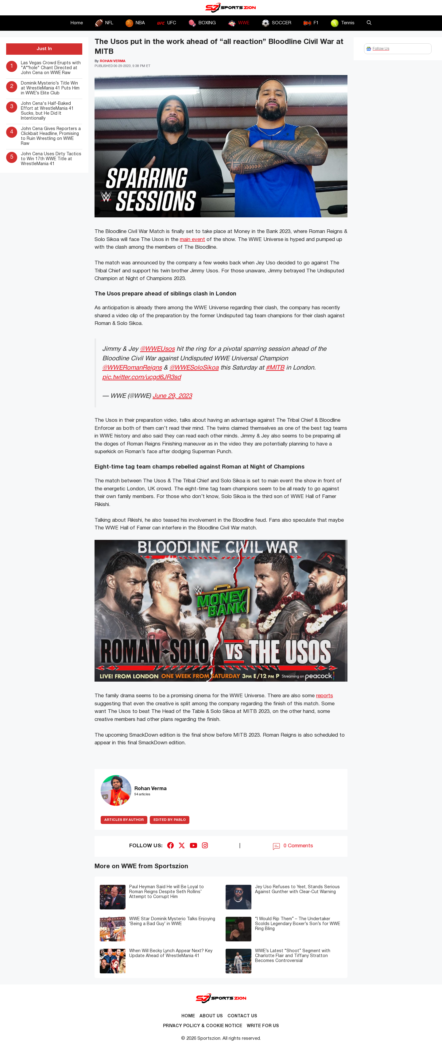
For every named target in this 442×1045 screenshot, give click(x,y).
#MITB (275, 368)
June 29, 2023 (172, 396)
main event (192, 239)
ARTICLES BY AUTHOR (124, 819)
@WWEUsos (157, 349)
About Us (211, 1016)
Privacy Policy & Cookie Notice (202, 1026)
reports (324, 696)
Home (77, 23)
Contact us (242, 1016)
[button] (369, 23)
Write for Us (263, 1026)
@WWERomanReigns (132, 368)
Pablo (169, 819)
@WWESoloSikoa (194, 368)
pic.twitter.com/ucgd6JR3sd (141, 377)
